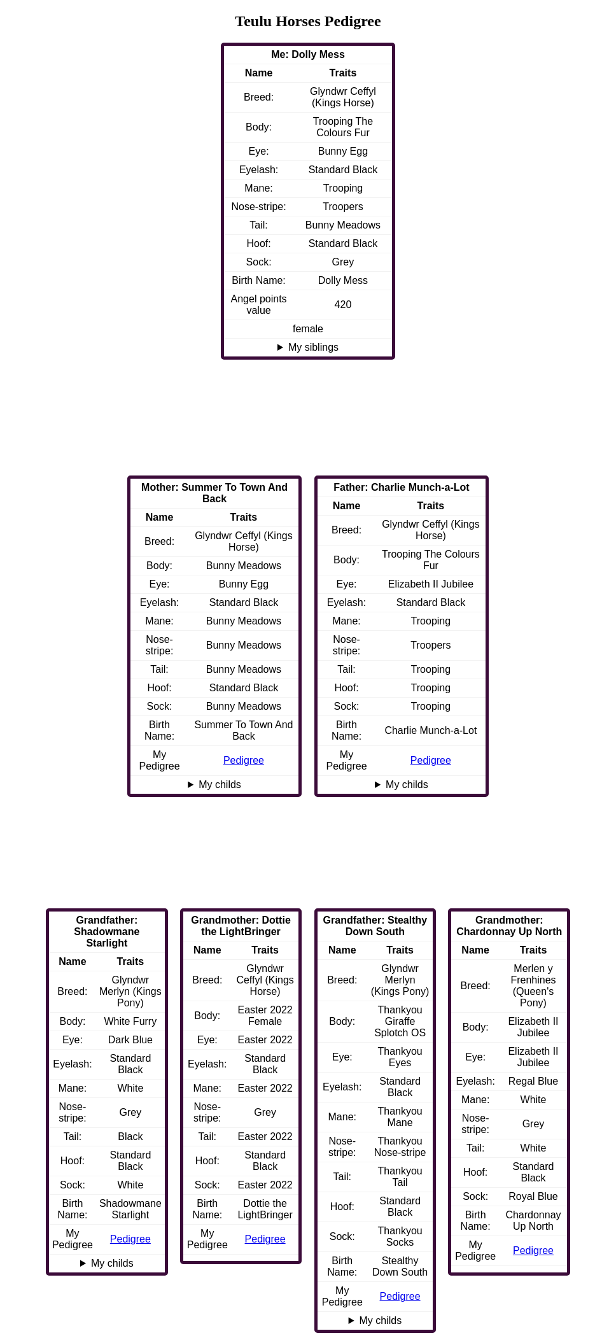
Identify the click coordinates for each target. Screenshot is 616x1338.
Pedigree (430, 760)
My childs (407, 784)
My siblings (313, 347)
